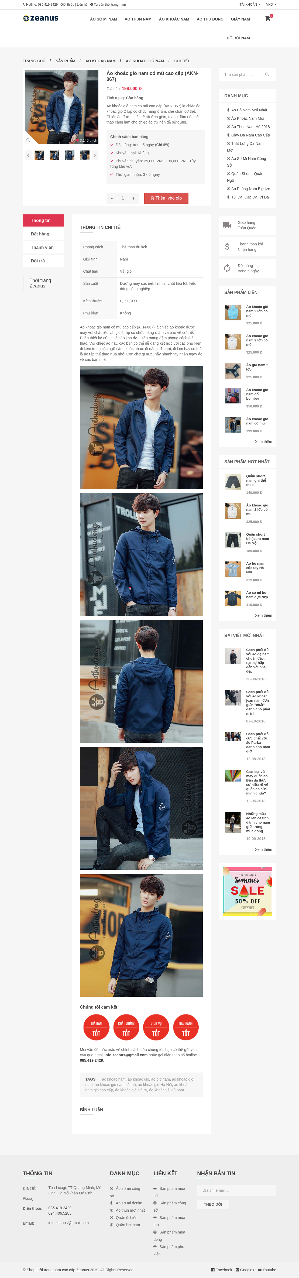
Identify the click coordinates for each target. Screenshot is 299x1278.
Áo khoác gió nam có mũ (257, 421)
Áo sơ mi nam (103, 19)
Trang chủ (34, 61)
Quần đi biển (124, 1217)
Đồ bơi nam (238, 38)
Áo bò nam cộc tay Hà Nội (255, 567)
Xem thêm (263, 442)
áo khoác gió (138, 1079)
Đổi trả (38, 261)
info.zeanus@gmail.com (126, 1055)
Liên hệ (82, 4)
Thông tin (41, 220)
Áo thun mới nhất (127, 1210)
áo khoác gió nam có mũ (115, 1084)
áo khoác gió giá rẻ (131, 1090)
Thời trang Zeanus (40, 283)
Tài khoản (248, 4)
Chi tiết (162, 145)
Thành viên (42, 247)
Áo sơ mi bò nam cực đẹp (257, 595)
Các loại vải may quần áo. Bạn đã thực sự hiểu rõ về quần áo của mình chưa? (257, 782)
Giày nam (240, 19)
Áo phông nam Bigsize (250, 189)
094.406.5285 (60, 1213)
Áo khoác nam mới (247, 118)
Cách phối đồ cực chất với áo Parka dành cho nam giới (258, 742)
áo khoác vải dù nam (166, 1090)
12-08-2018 (256, 759)
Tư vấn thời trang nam (108, 4)
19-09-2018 (256, 839)
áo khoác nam (114, 1079)
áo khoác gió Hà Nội (155, 1084)
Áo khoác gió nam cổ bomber (257, 394)
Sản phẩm (65, 61)
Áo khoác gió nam (145, 61)
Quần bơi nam (125, 1225)
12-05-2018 (256, 801)
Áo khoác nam (174, 19)
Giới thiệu (67, 4)
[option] (62, 107)
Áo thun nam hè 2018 (250, 127)
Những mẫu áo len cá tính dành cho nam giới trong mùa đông (258, 822)
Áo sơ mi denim (126, 1203)
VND (269, 4)
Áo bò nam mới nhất (249, 110)
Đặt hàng (40, 234)
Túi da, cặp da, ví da (250, 197)
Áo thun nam (138, 19)
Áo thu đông (210, 19)
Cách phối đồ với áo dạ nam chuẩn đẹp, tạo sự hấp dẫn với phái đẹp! (258, 660)
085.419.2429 (48, 4)
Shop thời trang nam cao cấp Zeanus (58, 1270)
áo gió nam (160, 1079)
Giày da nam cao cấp (250, 135)
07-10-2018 (256, 721)
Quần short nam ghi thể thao (256, 480)
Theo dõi (213, 1204)
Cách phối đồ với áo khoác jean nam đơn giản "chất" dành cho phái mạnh (258, 702)
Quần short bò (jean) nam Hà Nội (257, 538)
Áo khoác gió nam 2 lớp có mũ (257, 311)
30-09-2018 (256, 679)
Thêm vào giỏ (166, 198)
